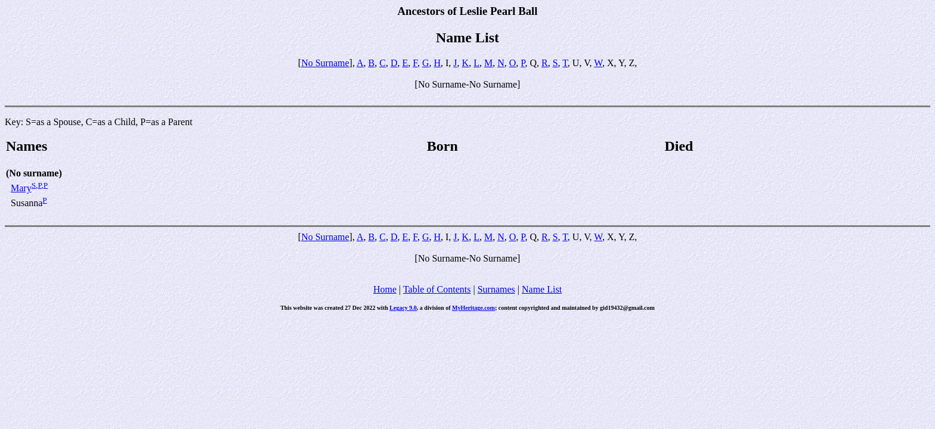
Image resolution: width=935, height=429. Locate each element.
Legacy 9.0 (403, 307)
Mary (21, 188)
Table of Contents (437, 289)
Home (385, 289)
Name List (542, 289)
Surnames (496, 289)
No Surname (325, 63)
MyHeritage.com (473, 307)
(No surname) (34, 173)
